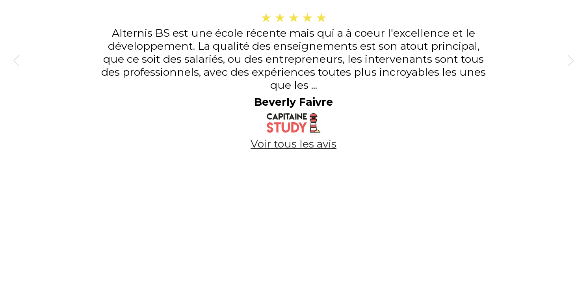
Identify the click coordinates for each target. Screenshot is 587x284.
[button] (16, 61)
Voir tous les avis (293, 143)
